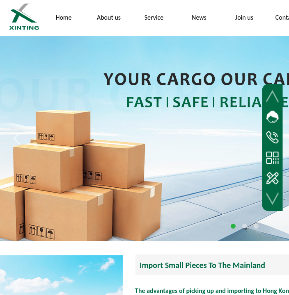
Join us (244, 17)
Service (154, 17)
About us (109, 17)
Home (63, 17)
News (199, 17)
